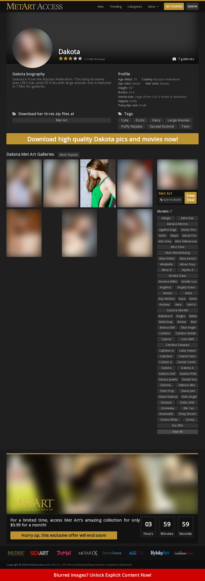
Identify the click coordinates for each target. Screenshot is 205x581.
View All (177, 431)
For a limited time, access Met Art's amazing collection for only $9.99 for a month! (75, 522)
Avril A (191, 304)
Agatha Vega (167, 230)
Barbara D (166, 316)
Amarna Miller (168, 281)
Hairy (156, 120)
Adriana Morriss (177, 224)
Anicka (167, 293)
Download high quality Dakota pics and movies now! (102, 139)
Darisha (165, 385)
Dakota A (187, 368)
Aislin (162, 235)
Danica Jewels (168, 379)
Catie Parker (187, 350)
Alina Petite (167, 258)
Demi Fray (167, 391)
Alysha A (187, 270)
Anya (182, 298)
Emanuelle (166, 414)
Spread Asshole (162, 126)
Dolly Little (187, 402)
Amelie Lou (189, 281)
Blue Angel (188, 327)
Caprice (166, 339)
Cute (125, 120)
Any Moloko (167, 298)
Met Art (62, 120)
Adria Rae (187, 218)
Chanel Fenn (187, 356)
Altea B (167, 270)
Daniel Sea (189, 379)
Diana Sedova (168, 396)
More (153, 6)
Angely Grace (186, 287)
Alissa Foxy (187, 264)
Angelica (165, 287)
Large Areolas (179, 120)
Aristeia (164, 304)
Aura (178, 304)
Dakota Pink (188, 373)
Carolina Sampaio (178, 345)
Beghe (180, 316)
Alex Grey (164, 241)
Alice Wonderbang (177, 253)
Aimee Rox (188, 230)
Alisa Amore (188, 258)
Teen (185, 126)
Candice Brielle (186, 333)
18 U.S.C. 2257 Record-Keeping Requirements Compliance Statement (91, 564)
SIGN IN (192, 6)
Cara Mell (187, 339)
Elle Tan (188, 408)
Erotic (140, 120)
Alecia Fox (189, 235)
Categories (135, 6)
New (100, 6)
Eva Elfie (177, 425)
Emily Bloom (187, 414)
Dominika (167, 408)
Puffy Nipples (132, 126)
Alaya (174, 235)
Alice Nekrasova (186, 241)
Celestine (166, 356)
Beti (193, 322)
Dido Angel (189, 396)
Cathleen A (166, 350)
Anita (188, 293)
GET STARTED (174, 6)
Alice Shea (178, 247)
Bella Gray (166, 322)
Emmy (190, 419)
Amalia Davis (177, 276)
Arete (193, 298)
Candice (164, 333)
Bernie (181, 322)
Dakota (69, 51)
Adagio (166, 218)
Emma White (169, 419)
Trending (116, 6)
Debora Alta (187, 385)
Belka (193, 316)
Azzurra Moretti (177, 310)
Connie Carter (186, 362)
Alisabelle (166, 264)
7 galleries (183, 59)
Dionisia (166, 402)
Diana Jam (188, 391)
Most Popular (69, 155)
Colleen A (165, 362)
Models (164, 211)
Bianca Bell (167, 327)
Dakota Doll (167, 373)
